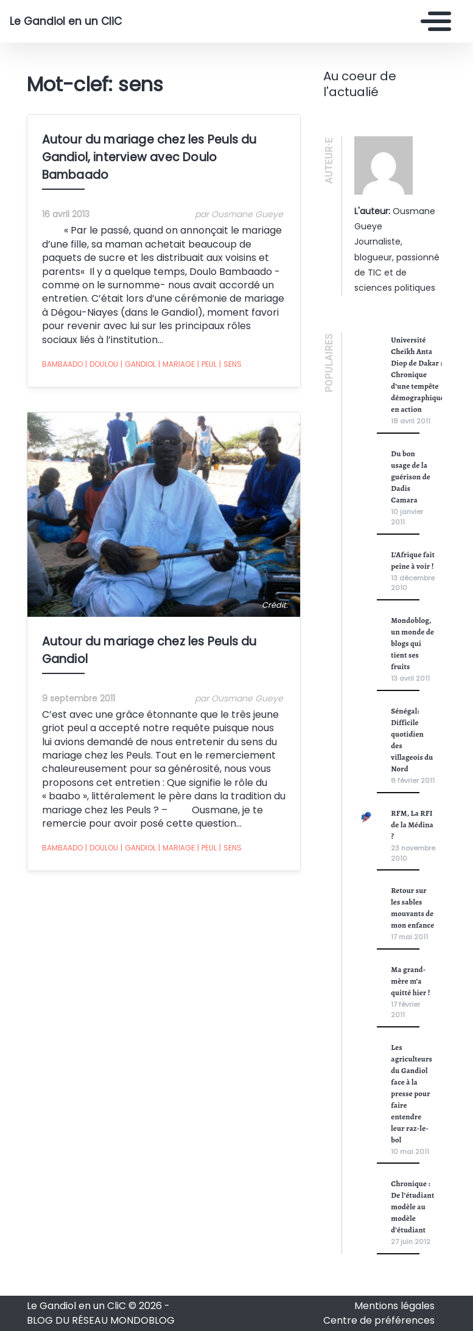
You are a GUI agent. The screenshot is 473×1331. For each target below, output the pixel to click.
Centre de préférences (379, 1320)
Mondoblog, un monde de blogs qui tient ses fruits (412, 643)
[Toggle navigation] (432, 21)
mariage (176, 364)
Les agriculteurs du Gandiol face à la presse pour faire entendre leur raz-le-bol (411, 1093)
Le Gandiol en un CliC (66, 21)
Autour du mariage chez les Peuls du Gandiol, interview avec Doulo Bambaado (149, 157)
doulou (101, 364)
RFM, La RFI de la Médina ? (412, 824)
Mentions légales (394, 1306)
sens (230, 364)
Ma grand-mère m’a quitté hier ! (410, 981)
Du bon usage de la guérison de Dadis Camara (410, 476)
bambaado (62, 364)
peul (207, 364)
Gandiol (138, 364)
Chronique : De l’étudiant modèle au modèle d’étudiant (412, 1206)
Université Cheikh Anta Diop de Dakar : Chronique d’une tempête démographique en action (417, 374)
